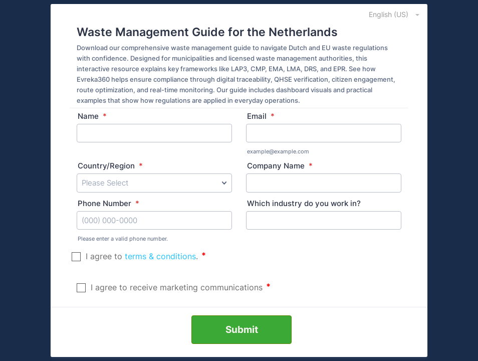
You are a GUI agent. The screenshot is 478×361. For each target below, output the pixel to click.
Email (261, 116)
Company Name (280, 165)
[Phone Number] (154, 220)
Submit (241, 329)
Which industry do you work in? (304, 203)
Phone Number (108, 203)
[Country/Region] (154, 183)
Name (92, 116)
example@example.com (278, 151)
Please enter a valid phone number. (123, 238)
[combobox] (388, 14)
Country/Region (110, 165)
